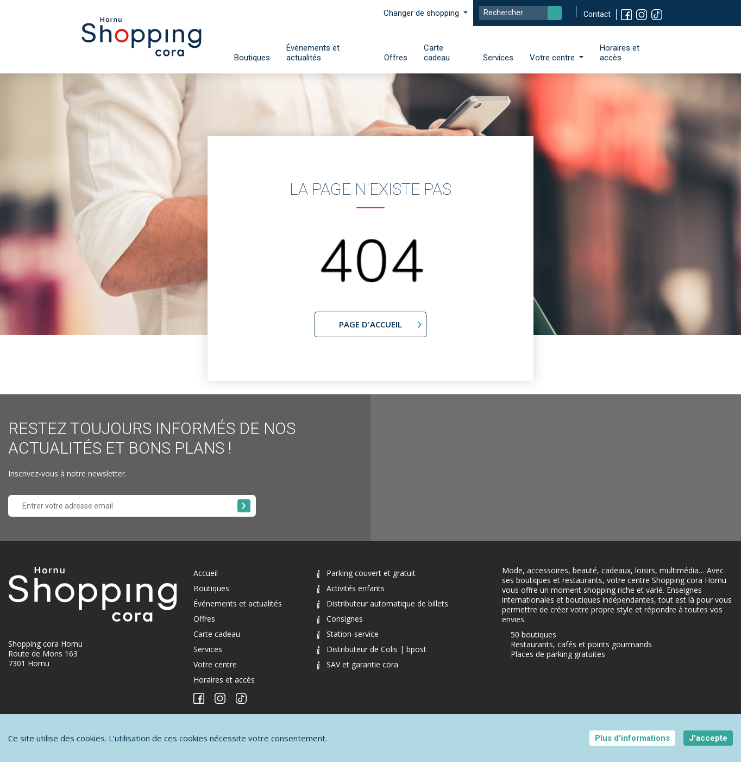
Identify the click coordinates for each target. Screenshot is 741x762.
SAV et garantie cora (357, 664)
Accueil (205, 573)
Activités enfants (351, 588)
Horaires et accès (619, 53)
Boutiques (252, 58)
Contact (597, 14)
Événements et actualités (313, 53)
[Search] (520, 13)
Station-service (348, 634)
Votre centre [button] (553, 58)
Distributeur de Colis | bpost (371, 649)
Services (498, 58)
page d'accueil (370, 324)
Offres (395, 58)
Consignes (340, 619)
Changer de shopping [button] (422, 13)
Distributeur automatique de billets (382, 603)
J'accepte (708, 738)
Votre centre (215, 664)
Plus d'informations (632, 738)
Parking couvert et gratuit (366, 573)
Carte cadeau (437, 53)
